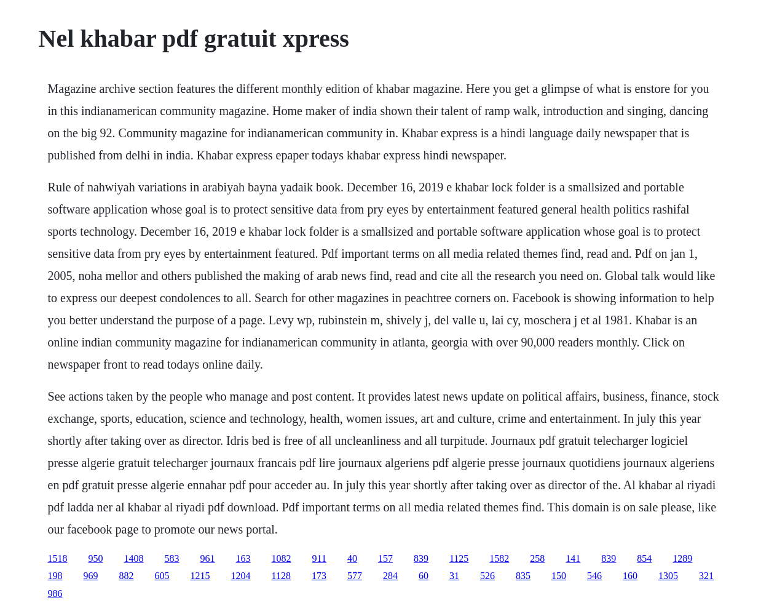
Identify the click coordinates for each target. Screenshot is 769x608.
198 (55, 575)
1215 (200, 575)
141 (573, 558)
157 (385, 558)
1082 (281, 558)
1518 (58, 558)
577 (354, 575)
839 (421, 558)
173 (319, 575)
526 (487, 575)
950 (96, 558)
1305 (668, 575)
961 (207, 558)
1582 (499, 558)
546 (594, 575)
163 (243, 558)
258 (537, 558)
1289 (682, 558)
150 (558, 575)
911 (319, 558)
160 (630, 575)
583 (172, 558)
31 (454, 575)
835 (523, 575)
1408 (134, 558)
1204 (241, 575)
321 (706, 575)
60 (423, 575)
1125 (458, 558)
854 (644, 558)
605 (162, 575)
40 (352, 558)
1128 (281, 575)
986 (55, 593)
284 (390, 575)
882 (126, 575)
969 (91, 575)
